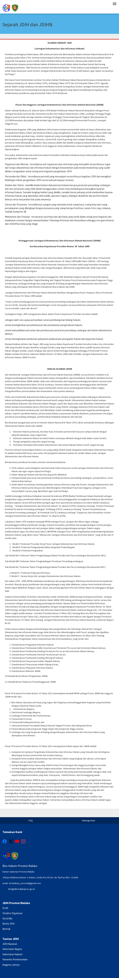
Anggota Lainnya (11, 964)
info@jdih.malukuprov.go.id (21, 889)
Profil (5, 908)
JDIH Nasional (9, 943)
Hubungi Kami (88, 820)
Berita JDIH (8, 923)
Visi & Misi (7, 918)
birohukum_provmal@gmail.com (25, 883)
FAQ (31, 820)
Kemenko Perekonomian (15, 959)
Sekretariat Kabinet (12, 954)
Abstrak (6, 928)
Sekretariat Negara (12, 949)
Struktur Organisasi (12, 913)
